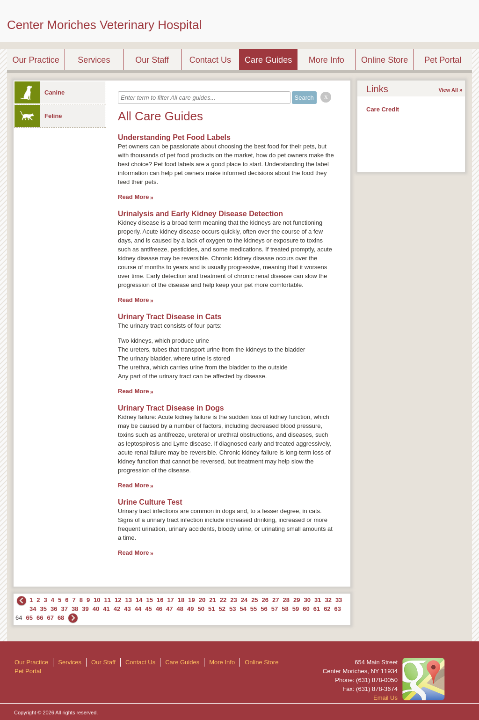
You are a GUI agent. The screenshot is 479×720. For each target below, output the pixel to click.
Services (94, 60)
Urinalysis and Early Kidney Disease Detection (200, 214)
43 (127, 608)
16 (160, 599)
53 (232, 608)
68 (61, 617)
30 (307, 599)
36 (54, 608)
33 (338, 599)
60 (306, 608)
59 (295, 608)
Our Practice (36, 60)
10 (97, 599)
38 (75, 608)
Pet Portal (442, 60)
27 (275, 599)
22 (223, 599)
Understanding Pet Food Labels (174, 137)
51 (211, 608)
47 (169, 608)
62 (327, 608)
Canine (40, 92)
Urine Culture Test (150, 502)
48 (180, 608)
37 (64, 608)
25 (254, 599)
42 (117, 608)
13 (128, 599)
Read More (133, 196)
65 (29, 617)
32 (328, 599)
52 (221, 608)
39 (85, 608)
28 (286, 599)
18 (181, 599)
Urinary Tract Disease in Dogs (171, 408)
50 (201, 608)
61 (316, 608)
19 (191, 599)
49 (190, 608)
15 (149, 599)
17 (170, 599)
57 (274, 608)
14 (139, 599)
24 (244, 599)
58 (285, 608)
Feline (38, 116)
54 (243, 608)
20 (202, 599)
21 (212, 599)
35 (43, 608)
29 (296, 599)
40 (96, 608)
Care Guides (268, 60)
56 (264, 608)
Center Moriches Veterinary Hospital (104, 25)
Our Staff (152, 60)
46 (159, 608)
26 (265, 599)
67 (50, 617)
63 (337, 608)
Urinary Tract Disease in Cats (169, 317)
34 (32, 608)
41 (106, 608)
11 (107, 599)
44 (138, 608)
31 (317, 599)
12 (118, 599)
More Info (326, 60)
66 (39, 617)
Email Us (385, 697)
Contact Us (210, 60)
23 (233, 599)
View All (448, 90)
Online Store (384, 60)
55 (253, 608)
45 (148, 608)
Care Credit (382, 109)
